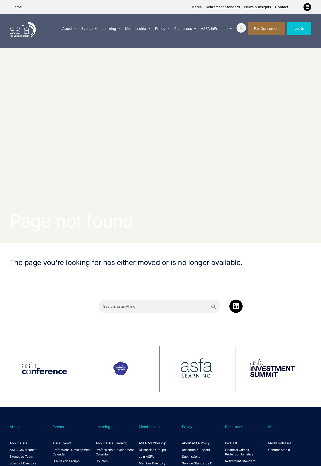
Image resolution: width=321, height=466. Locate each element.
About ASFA (19, 443)
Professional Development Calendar (72, 452)
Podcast (231, 443)
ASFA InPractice (216, 28)
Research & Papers (196, 450)
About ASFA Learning (111, 443)
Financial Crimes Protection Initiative (239, 452)
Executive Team (21, 456)
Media (196, 7)
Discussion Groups (66, 461)
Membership (138, 28)
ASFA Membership (152, 443)
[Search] (213, 307)
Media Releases (279, 443)
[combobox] (160, 306)
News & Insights (257, 7)
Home (17, 7)
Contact (281, 7)
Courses (102, 461)
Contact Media (279, 450)
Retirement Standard (223, 7)
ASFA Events (62, 443)
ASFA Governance (23, 450)
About (69, 28)
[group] (47, 369)
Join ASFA (146, 456)
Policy (162, 28)
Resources (185, 28)
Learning (111, 28)
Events (89, 28)
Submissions (191, 456)
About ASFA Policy (196, 443)
